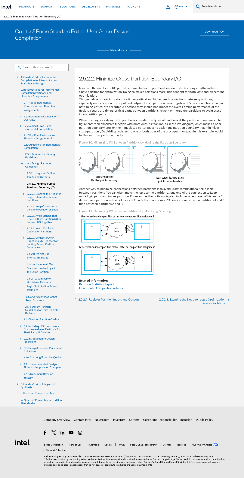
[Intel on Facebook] (45, 433)
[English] (181, 6)
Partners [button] (113, 6)
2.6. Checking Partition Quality (41, 319)
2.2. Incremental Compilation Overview (40, 118)
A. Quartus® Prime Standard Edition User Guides (41, 402)
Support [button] (47, 6)
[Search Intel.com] (222, 6)
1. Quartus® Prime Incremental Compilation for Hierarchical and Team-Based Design (39, 80)
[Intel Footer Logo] (22, 442)
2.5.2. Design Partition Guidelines (38, 165)
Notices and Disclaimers (188, 459)
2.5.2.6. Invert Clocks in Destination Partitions (40, 230)
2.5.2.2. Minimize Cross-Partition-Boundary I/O (41, 185)
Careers (134, 420)
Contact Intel (82, 420)
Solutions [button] (68, 6)
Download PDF (214, 32)
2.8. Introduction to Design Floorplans (39, 340)
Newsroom (102, 420)
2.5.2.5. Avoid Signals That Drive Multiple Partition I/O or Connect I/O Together (44, 219)
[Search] (198, 6)
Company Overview (57, 420)
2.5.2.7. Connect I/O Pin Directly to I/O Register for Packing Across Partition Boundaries (42, 242)
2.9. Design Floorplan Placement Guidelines (43, 349)
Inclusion (186, 420)
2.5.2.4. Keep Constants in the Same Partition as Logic (42, 208)
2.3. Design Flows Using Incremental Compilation (38, 127)
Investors (119, 420)
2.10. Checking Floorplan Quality (43, 357)
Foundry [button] (134, 6)
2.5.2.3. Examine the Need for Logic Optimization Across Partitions (44, 197)
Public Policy (204, 420)
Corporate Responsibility (160, 420)
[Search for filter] (42, 67)
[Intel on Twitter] (54, 433)
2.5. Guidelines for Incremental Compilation (42, 146)
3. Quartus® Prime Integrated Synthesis (37, 386)
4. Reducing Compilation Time (38, 393)
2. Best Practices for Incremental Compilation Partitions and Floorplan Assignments (40, 93)
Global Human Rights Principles (170, 462)
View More (119, 50)
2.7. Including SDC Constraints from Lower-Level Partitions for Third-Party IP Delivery (42, 329)
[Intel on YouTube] (71, 433)
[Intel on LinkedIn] (63, 433)
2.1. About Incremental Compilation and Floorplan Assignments (39, 106)
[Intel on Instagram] (80, 433)
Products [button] (27, 6)
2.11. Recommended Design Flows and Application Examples (42, 366)
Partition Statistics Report (96, 284)
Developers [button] (91, 6)
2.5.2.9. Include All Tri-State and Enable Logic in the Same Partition (41, 268)
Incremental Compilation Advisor (101, 288)
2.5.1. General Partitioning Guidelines (40, 156)
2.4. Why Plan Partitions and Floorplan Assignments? (40, 137)
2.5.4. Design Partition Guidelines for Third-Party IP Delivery (42, 310)
